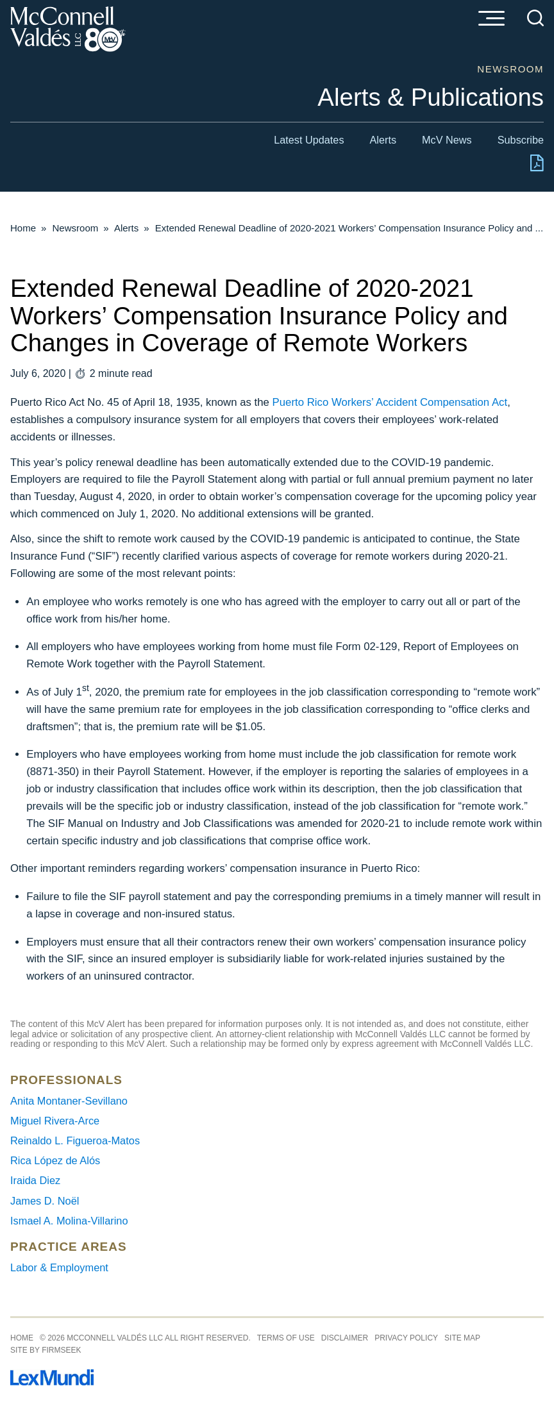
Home (23, 227)
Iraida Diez (35, 1180)
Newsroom (76, 227)
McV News (447, 140)
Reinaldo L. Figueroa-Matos (75, 1140)
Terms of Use (286, 1337)
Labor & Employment (59, 1267)
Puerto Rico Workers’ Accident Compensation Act (390, 402)
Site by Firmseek (45, 1350)
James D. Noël (44, 1201)
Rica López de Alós (55, 1160)
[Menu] (491, 19)
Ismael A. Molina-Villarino (69, 1220)
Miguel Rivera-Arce (54, 1120)
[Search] (535, 18)
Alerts (383, 140)
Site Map (462, 1337)
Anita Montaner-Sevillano (69, 1101)
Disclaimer (344, 1337)
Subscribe (521, 140)
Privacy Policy (406, 1337)
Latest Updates (309, 140)
